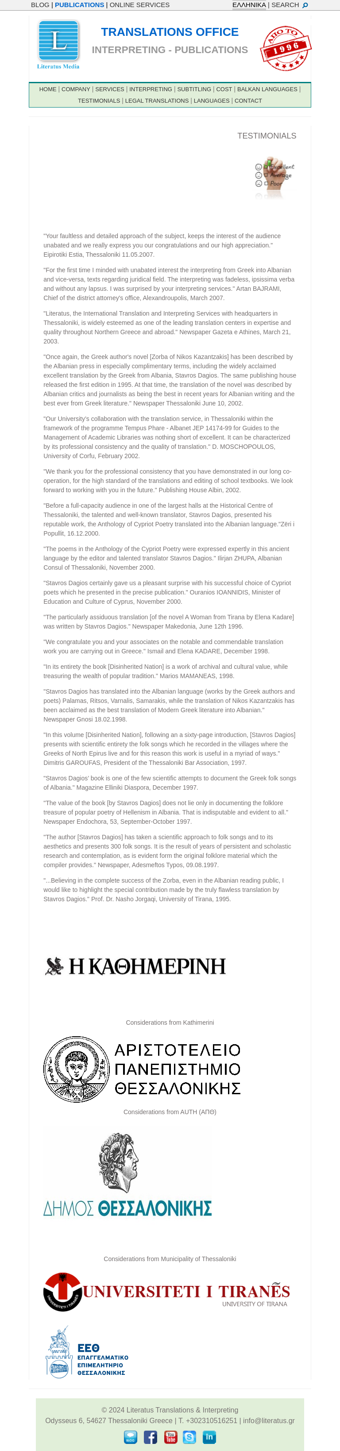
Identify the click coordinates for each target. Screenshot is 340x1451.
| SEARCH (288, 4)
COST (224, 89)
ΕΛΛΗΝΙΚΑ (249, 4)
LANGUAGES (212, 100)
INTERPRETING (150, 89)
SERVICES (109, 89)
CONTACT (248, 100)
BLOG (40, 4)
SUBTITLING (194, 89)
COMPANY (76, 89)
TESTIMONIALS (99, 100)
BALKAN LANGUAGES (267, 89)
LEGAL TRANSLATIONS (157, 100)
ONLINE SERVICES (140, 4)
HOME (48, 89)
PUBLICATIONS (79, 4)
